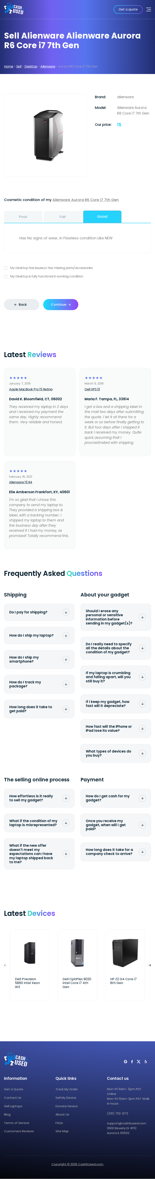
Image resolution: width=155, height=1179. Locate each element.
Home (8, 66)
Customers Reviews (19, 1131)
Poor (23, 216)
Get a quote (128, 9)
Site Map (62, 1131)
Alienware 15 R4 (20, 482)
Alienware (47, 66)
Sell (18, 66)
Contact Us (12, 1098)
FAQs (59, 1123)
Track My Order (67, 1089)
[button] (150, 965)
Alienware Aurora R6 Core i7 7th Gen (85, 199)
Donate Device (67, 1106)
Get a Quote (13, 1089)
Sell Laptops (13, 1106)
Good (102, 216)
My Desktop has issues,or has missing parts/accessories (77, 267)
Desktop (30, 66)
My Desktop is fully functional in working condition (77, 276)
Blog (7, 1114)
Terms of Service (16, 1123)
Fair (63, 216)
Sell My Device (66, 1098)
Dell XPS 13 (92, 389)
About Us (62, 1114)
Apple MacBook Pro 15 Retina (30, 389)
